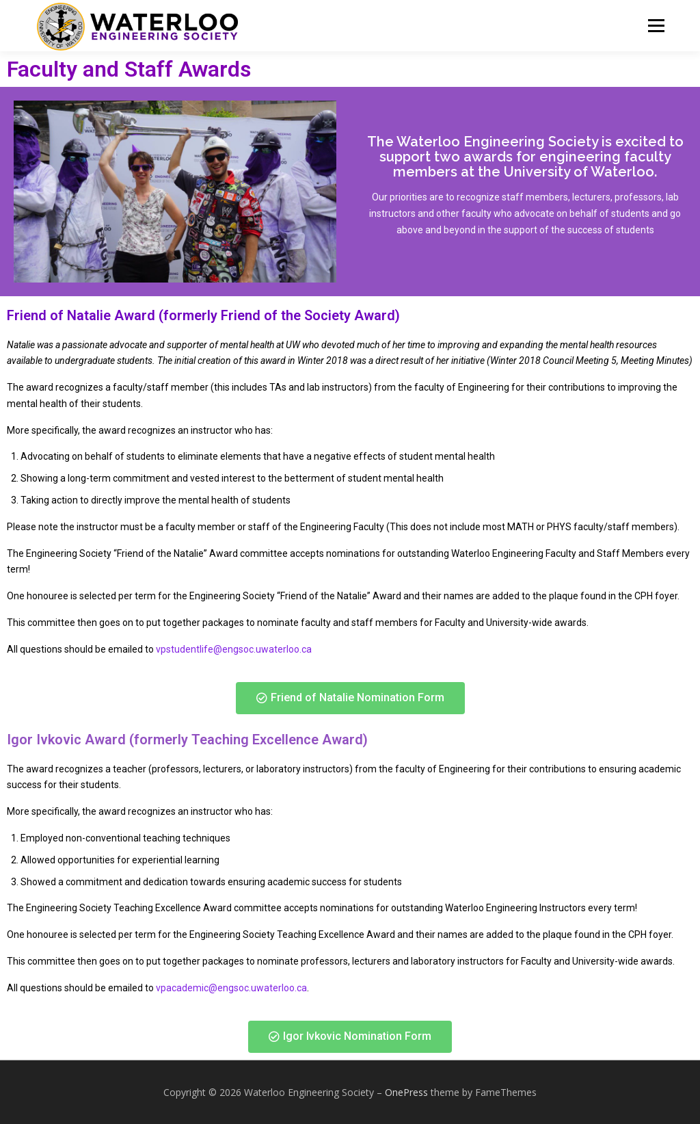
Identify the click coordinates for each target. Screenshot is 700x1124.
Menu (656, 25)
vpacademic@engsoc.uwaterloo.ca (231, 987)
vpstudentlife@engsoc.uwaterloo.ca (234, 649)
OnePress (406, 1092)
